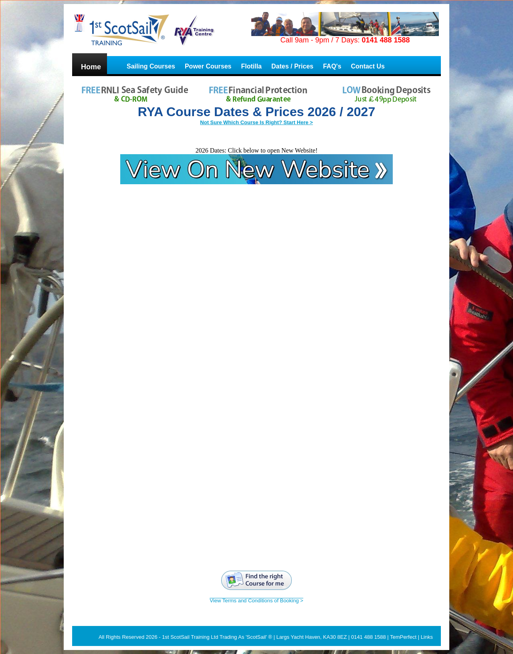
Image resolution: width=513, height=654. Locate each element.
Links (427, 637)
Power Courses (208, 66)
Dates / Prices (292, 66)
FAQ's (332, 66)
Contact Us (368, 66)
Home (91, 67)
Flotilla (251, 66)
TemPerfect (403, 637)
